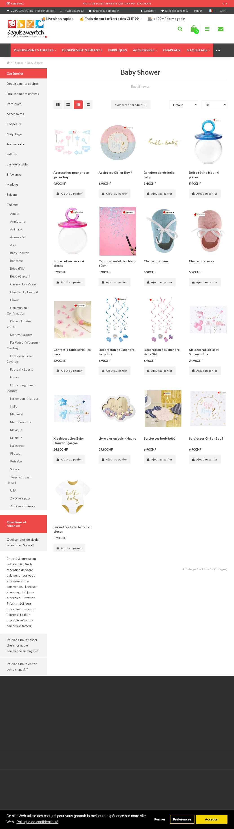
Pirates (13, 453)
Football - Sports (20, 369)
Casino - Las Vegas (21, 284)
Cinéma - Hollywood (22, 292)
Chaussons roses (201, 261)
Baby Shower (35, 62)
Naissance (15, 445)
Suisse (13, 469)
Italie (12, 406)
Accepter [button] (212, 819)
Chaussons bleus (156, 261)
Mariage (12, 184)
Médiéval (15, 414)
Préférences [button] (182, 819)
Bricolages (14, 174)
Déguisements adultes (35, 50)
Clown (13, 300)
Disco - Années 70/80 (19, 324)
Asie (11, 245)
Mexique (14, 430)
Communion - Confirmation (18, 310)
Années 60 (16, 237)
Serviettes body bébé (159, 438)
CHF (223, 10)
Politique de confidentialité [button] (37, 822)
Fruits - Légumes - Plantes (21, 388)
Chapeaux (172, 50)
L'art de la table (17, 164)
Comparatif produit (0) (131, 104)
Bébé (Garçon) (18, 276)
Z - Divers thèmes (21, 506)
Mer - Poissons (19, 422)
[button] (23, 542)
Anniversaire (15, 144)
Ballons (12, 154)
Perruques (117, 50)
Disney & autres (20, 334)
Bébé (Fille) (16, 268)
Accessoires (145, 50)
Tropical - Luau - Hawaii (19, 479)
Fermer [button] (159, 819)
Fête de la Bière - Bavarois (20, 358)
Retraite (14, 461)
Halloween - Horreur (22, 398)
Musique (14, 438)
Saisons (12, 194)
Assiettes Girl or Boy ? (115, 172)
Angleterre (16, 221)
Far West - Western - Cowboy (23, 345)
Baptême (15, 261)
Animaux (14, 229)
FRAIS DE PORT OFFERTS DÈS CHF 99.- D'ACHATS (117, 3)
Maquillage (198, 50)
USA (11, 490)
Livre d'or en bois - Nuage (117, 438)
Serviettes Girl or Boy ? (206, 438)
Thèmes (18, 62)
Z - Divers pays (19, 498)
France (13, 377)
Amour (13, 213)
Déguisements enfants (82, 50)
